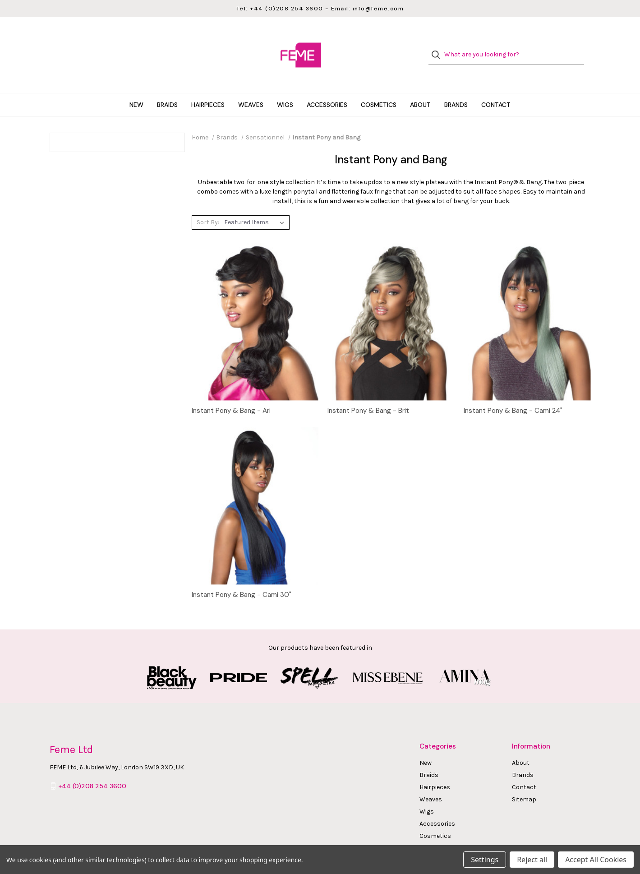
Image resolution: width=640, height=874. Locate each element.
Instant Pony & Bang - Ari (231, 393)
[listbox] (256, 205)
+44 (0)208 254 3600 (92, 769)
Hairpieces (208, 87)
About (420, 87)
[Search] (438, 47)
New (136, 87)
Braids (167, 87)
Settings (484, 860)
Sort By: (208, 205)
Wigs (285, 87)
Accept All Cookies (595, 860)
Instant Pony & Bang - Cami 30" (241, 577)
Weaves (250, 87)
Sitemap (524, 782)
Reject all (532, 860)
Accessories (327, 87)
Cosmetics (378, 87)
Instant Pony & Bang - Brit (368, 393)
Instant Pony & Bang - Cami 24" (513, 393)
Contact (496, 87)
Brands (456, 87)
